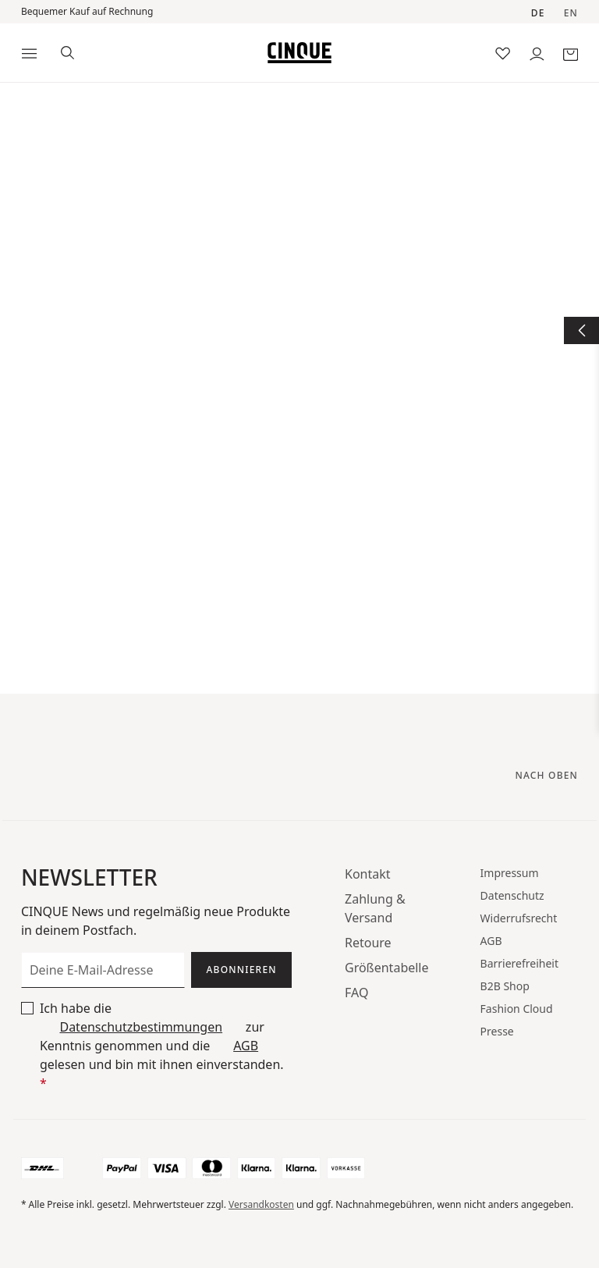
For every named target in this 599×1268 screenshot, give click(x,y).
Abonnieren (242, 969)
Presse (497, 1031)
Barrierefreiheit (519, 963)
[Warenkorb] (570, 52)
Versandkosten (261, 1204)
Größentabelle (387, 967)
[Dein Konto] (537, 52)
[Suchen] (67, 51)
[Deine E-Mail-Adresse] (103, 970)
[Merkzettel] (502, 52)
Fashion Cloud (516, 1008)
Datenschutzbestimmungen (140, 1026)
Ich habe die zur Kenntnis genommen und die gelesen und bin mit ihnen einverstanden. (162, 1046)
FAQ (356, 992)
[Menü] (29, 53)
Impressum (509, 872)
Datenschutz (512, 895)
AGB (245, 1045)
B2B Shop (505, 986)
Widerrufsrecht (519, 918)
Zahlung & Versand (375, 908)
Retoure (368, 942)
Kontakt (368, 874)
